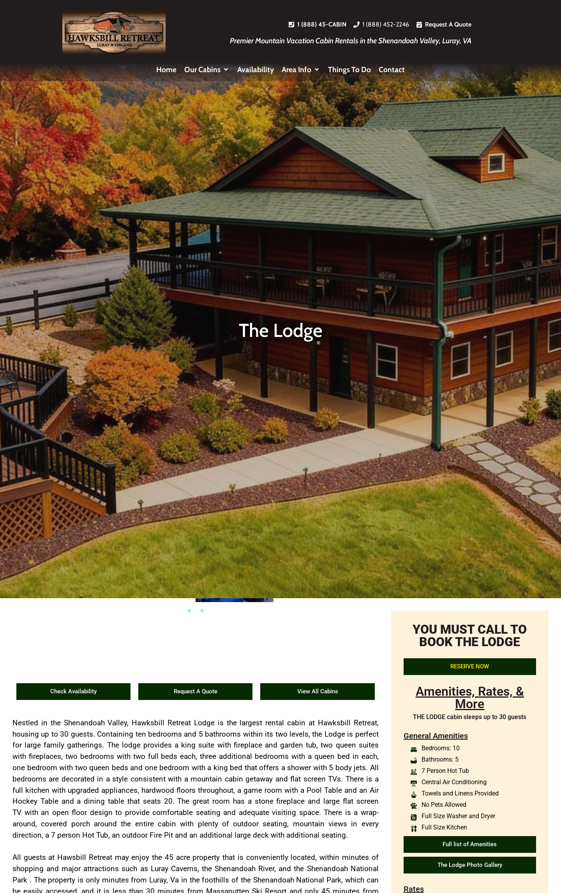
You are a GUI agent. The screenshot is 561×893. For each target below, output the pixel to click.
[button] (206, 69)
